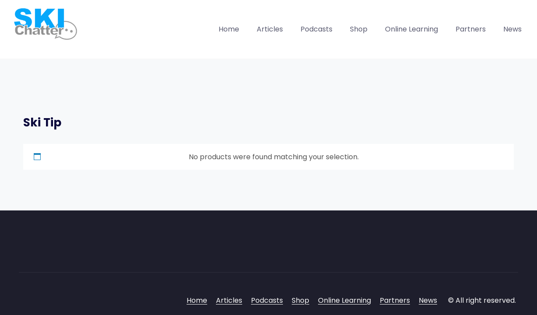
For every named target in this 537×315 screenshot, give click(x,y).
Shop (358, 29)
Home (229, 29)
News (512, 29)
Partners (471, 29)
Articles (270, 29)
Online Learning (411, 29)
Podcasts (316, 29)
